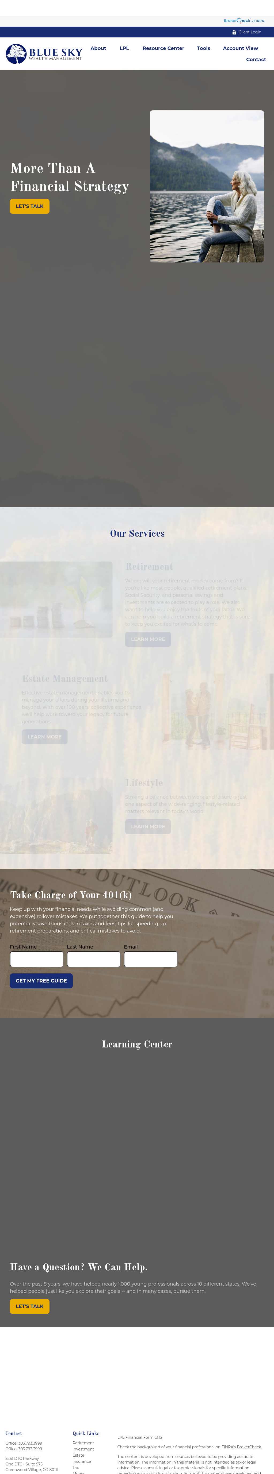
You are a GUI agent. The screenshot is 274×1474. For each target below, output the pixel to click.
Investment (83, 1433)
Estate (78, 1439)
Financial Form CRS (143, 1421)
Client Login (246, 16)
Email (131, 931)
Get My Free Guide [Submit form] (41, 965)
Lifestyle (80, 1463)
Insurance (82, 1445)
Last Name (80, 931)
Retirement (83, 1427)
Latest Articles (86, 1470)
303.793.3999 (30, 1427)
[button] (98, 32)
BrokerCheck (249, 1431)
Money (79, 1457)
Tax (76, 1451)
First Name (23, 931)
